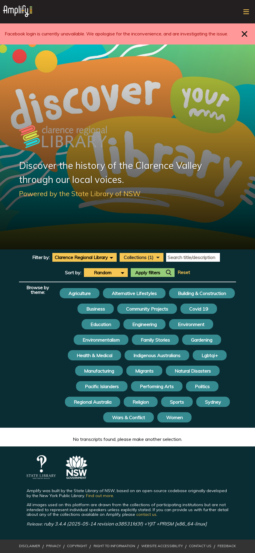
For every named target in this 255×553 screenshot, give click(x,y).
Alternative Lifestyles (134, 293)
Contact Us (200, 546)
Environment (191, 324)
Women (174, 417)
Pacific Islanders (102, 386)
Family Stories (155, 340)
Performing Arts (157, 386)
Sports (177, 402)
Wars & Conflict (128, 417)
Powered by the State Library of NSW (80, 193)
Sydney (213, 402)
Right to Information (114, 546)
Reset (184, 272)
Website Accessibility (162, 546)
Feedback (227, 546)
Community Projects (147, 309)
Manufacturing (99, 371)
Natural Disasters (193, 371)
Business (95, 309)
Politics (202, 386)
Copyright (77, 546)
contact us (146, 514)
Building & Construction (202, 293)
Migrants (144, 371)
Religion (140, 402)
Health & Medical (94, 355)
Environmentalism (101, 340)
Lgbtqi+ (209, 355)
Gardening (201, 340)
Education (100, 324)
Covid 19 (198, 309)
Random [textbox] (102, 272)
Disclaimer (29, 546)
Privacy (53, 546)
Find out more (99, 495)
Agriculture (79, 293)
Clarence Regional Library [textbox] (81, 257)
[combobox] (84, 257)
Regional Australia (92, 402)
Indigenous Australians (156, 355)
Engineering (144, 324)
